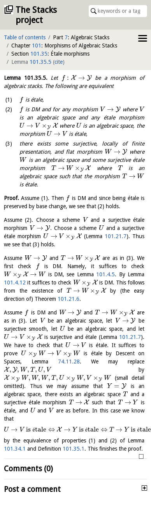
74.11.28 (69, 361)
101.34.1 (15, 449)
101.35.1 (73, 449)
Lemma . (25, 78)
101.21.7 (115, 236)
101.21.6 (68, 299)
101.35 (38, 54)
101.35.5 (40, 62)
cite (58, 62)
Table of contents (25, 37)
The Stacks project (36, 15)
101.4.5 (105, 274)
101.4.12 (15, 282)
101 (36, 45)
